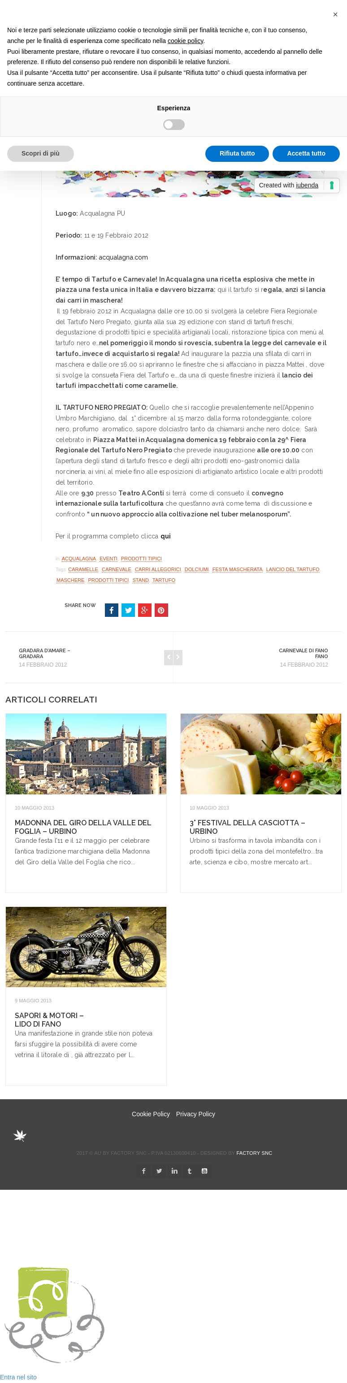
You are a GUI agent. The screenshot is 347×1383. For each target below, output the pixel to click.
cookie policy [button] (185, 40)
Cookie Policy (151, 1114)
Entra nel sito (18, 1377)
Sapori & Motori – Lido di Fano (49, 1019)
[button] (335, 14)
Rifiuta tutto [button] (237, 153)
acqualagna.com (123, 257)
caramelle (83, 569)
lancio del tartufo (293, 569)
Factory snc (254, 1153)
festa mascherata (238, 569)
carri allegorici (158, 569)
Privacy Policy (195, 1114)
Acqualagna (79, 558)
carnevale (116, 569)
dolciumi (197, 569)
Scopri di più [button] (41, 153)
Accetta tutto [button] (306, 153)
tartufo (163, 580)
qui (165, 536)
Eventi (108, 558)
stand (140, 580)
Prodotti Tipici (141, 558)
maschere (70, 580)
